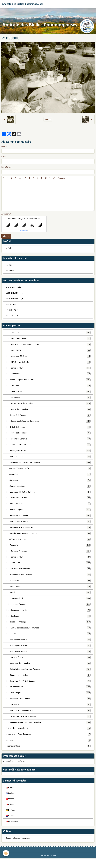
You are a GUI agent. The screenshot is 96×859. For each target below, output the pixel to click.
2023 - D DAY (48, 633)
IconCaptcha (23, 230)
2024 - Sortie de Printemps (48, 551)
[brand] (22, 4)
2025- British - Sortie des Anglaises (48, 403)
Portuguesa (12, 821)
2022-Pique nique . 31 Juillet (48, 675)
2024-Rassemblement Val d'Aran (48, 468)
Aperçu (61, 178)
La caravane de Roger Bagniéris (48, 734)
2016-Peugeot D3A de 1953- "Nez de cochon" (48, 722)
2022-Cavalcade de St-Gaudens (48, 663)
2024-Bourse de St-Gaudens (48, 515)
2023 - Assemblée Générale (48, 639)
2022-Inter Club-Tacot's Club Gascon (48, 681)
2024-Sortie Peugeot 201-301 (48, 521)
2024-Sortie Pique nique (48, 486)
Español (10, 799)
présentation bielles (48, 746)
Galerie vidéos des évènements (18, 838)
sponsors (48, 740)
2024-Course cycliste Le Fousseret (48, 527)
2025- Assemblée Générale (48, 439)
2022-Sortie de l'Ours (48, 657)
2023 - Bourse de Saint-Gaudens (48, 610)
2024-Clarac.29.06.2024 (48, 503)
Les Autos (9, 265)
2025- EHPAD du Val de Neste (48, 362)
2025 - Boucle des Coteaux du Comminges (48, 421)
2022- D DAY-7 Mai (48, 704)
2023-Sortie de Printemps (48, 622)
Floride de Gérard (12, 315)
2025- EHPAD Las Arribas (48, 391)
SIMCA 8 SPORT (12, 310)
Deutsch (10, 810)
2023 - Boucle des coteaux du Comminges (48, 628)
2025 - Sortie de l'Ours (48, 368)
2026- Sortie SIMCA (48, 350)
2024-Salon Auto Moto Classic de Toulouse (48, 462)
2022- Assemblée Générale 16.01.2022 (48, 716)
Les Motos (10, 271)
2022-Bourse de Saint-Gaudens (48, 698)
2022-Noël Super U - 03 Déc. (48, 645)
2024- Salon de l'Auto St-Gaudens (48, 444)
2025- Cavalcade (48, 385)
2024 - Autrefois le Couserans (48, 497)
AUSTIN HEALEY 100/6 (14, 299)
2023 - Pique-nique (48, 586)
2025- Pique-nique (48, 397)
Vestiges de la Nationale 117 (48, 728)
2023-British (48, 592)
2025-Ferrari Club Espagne (48, 415)
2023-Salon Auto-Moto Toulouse (48, 574)
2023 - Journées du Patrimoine (48, 568)
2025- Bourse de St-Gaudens (48, 409)
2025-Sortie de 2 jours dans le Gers (48, 379)
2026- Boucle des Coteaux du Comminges (48, 344)
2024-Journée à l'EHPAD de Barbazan (48, 492)
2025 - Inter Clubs (48, 373)
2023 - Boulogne (48, 616)
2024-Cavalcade (48, 480)
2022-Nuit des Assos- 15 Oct (48, 651)
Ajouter (6, 236)
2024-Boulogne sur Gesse (48, 450)
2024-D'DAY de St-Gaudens (48, 539)
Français (10, 787)
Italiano (10, 804)
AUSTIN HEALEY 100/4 (14, 293)
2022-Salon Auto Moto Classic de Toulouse (48, 669)
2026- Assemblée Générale (48, 356)
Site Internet (6, 167)
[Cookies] (6, 853)
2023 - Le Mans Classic (48, 598)
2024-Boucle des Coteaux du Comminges (48, 533)
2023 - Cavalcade (48, 580)
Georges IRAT (11, 304)
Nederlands (11, 815)
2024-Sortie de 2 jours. (48, 509)
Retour (48, 119)
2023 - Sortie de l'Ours (48, 557)
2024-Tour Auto (48, 545)
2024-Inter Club (48, 474)
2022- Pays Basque (48, 692)
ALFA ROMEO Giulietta (15, 287)
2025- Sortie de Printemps (48, 433)
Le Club (8, 248)
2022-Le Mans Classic (48, 686)
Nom (3, 146)
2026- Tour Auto (48, 332)
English (10, 793)
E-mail (3, 157)
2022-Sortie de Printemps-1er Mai (48, 710)
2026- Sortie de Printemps (48, 338)
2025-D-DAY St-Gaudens (48, 427)
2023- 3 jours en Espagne (48, 604)
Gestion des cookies (48, 855)
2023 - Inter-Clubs (48, 562)
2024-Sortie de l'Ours (48, 456)
